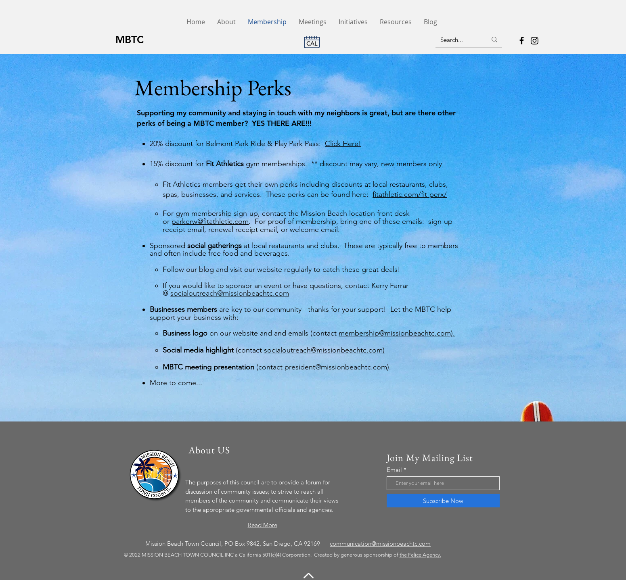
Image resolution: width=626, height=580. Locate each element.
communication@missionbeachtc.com (380, 543)
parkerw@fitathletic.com (210, 221)
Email (394, 470)
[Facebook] (522, 40)
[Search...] (457, 39)
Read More (262, 525)
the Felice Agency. (420, 555)
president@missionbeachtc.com (336, 367)
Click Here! (343, 143)
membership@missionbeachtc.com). (397, 333)
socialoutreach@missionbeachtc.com (229, 293)
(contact (224, 367)
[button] (396, 22)
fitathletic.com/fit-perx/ (410, 194)
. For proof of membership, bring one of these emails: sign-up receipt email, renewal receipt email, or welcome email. (307, 225)
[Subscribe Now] (443, 500)
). (389, 367)
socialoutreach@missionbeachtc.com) (324, 350)
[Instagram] (535, 40)
